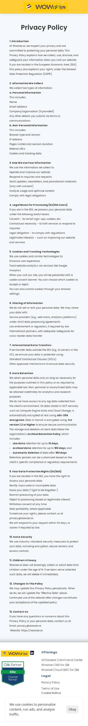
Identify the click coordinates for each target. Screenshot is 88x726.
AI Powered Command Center (62, 660)
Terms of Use (50, 688)
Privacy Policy (50, 682)
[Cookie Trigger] (51, 693)
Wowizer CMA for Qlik (55, 665)
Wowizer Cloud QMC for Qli (59, 670)
